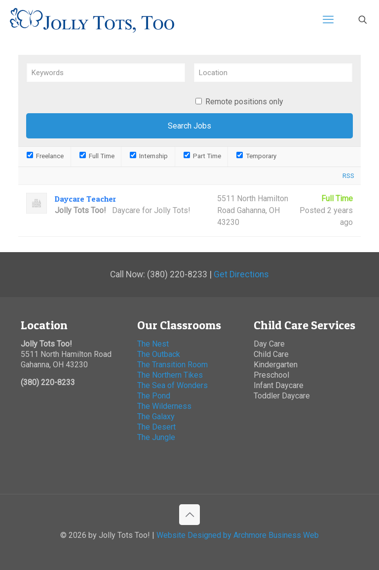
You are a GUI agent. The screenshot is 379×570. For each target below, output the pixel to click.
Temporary (256, 156)
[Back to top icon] (189, 514)
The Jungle (157, 437)
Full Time (96, 156)
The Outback (158, 354)
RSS (348, 175)
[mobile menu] (328, 19)
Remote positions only (244, 101)
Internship (149, 156)
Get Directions (241, 274)
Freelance (45, 156)
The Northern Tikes (170, 375)
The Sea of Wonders (172, 385)
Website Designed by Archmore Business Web (237, 535)
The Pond (153, 395)
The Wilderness (164, 406)
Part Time (202, 156)
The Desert (156, 427)
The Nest (153, 344)
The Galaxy (156, 416)
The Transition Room (172, 364)
